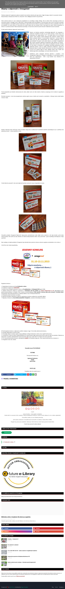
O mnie (56, 587)
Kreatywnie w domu (6, 11)
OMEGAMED (16, 287)
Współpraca (61, 587)
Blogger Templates (24, 587)
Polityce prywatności (20, 576)
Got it (36, 6)
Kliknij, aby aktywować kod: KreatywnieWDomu (11, 496)
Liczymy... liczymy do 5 (13, 539)
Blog (53, 587)
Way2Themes (12, 587)
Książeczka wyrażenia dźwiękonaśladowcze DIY (19, 556)
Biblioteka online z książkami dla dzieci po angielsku (16, 517)
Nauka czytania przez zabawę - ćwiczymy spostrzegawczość (22, 562)
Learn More (31, 6)
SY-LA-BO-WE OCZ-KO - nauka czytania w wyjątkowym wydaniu (22, 550)
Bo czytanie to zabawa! (13, 544)
